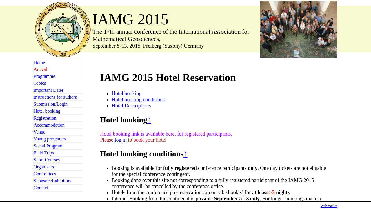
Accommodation (49, 124)
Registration (45, 118)
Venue (39, 131)
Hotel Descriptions (131, 106)
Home (39, 62)
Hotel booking (47, 111)
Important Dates (49, 90)
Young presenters (50, 138)
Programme (44, 76)
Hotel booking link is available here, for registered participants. (166, 134)
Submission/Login (51, 104)
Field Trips (44, 152)
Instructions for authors (55, 97)
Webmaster (329, 205)
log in (120, 140)
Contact (41, 187)
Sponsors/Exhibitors (52, 180)
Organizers (44, 166)
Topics (40, 83)
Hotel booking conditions (138, 99)
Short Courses (47, 159)
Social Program (48, 145)
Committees (45, 173)
